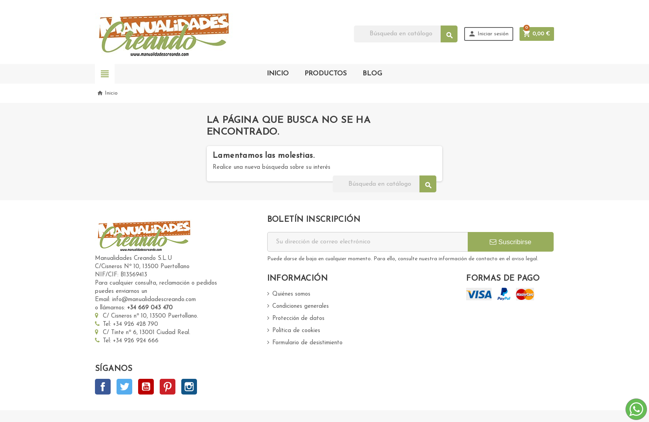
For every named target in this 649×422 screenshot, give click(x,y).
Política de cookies (296, 331)
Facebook (103, 387)
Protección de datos (298, 319)
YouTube (146, 387)
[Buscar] (406, 34)
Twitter (124, 387)
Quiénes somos (291, 294)
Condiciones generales (300, 306)
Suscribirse (510, 242)
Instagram (189, 387)
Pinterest (167, 387)
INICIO (278, 73)
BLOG (372, 73)
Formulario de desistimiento (307, 343)
